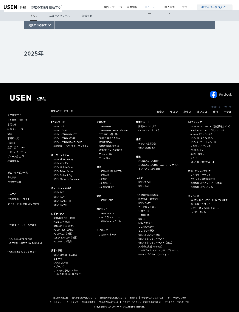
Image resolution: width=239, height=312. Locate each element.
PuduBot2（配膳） (63, 222)
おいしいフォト (198, 150)
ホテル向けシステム (200, 204)
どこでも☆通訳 (146, 230)
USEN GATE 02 (106, 187)
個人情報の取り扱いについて (84, 297)
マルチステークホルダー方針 (177, 302)
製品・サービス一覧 (17, 172)
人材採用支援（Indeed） (151, 246)
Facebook (221, 94)
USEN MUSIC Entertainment (113, 130)
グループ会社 (14, 156)
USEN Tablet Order (63, 171)
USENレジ (58, 126)
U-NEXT (194, 158)
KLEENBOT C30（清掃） (66, 237)
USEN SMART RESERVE (65, 254)
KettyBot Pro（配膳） (64, 218)
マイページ (23, 204)
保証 (138, 139)
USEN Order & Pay (62, 175)
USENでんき (144, 182)
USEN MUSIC (105, 126)
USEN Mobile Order (63, 167)
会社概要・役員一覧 (17, 120)
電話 (99, 196)
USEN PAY (58, 192)
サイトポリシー (56, 302)
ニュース (157, 5)
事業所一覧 (13, 138)
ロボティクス (57, 213)
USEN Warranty (146, 147)
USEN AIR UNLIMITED (110, 171)
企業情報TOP (14, 115)
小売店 (187, 112)
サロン (174, 112)
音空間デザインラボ (200, 146)
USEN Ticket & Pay (63, 159)
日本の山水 (144, 215)
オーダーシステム (60, 155)
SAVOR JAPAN (60, 262)
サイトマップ (72, 302)
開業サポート (143, 122)
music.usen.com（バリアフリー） (207, 130)
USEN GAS (143, 186)
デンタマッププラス (200, 175)
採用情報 (11, 161)
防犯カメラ (102, 209)
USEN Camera (106, 213)
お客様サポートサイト (18, 199)
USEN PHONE (106, 200)
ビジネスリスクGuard (149, 168)
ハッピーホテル (198, 212)
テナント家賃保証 (147, 143)
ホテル (228, 112)
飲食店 (160, 112)
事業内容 (11, 124)
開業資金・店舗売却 (148, 199)
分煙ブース (143, 211)
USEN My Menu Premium (66, 179)
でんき (139, 177)
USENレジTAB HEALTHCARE (67, 142)
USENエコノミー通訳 (149, 234)
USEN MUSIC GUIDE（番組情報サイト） (211, 126)
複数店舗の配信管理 (109, 146)
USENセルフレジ (62, 130)
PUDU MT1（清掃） (63, 241)
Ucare (141, 219)
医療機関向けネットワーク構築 (206, 183)
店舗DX (11, 143)
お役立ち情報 (14, 182)
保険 (138, 156)
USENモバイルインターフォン (153, 254)
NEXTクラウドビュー (109, 217)
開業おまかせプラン (148, 126)
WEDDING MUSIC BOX (110, 150)
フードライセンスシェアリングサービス (158, 250)
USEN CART (144, 203)
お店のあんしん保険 (148, 161)
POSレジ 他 (58, 122)
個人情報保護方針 (60, 297)
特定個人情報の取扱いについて (113, 297)
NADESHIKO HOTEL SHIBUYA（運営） (210, 200)
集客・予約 (56, 250)
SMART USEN (197, 154)
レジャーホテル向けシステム (204, 208)
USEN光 (103, 179)
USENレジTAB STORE (64, 138)
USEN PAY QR (60, 204)
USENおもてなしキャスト (151, 238)
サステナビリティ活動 (177, 297)
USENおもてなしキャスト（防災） (155, 242)
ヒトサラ (57, 258)
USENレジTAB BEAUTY (65, 134)
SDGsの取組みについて (109, 302)
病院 (215, 112)
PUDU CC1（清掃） (63, 233)
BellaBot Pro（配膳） (64, 225)
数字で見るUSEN (16, 147)
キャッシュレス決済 (61, 188)
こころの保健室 (146, 226)
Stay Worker (144, 222)
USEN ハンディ (61, 163)
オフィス (202, 112)
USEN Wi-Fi (105, 183)
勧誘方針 (134, 297)
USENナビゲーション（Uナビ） (206, 142)
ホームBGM (104, 158)
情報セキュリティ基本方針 (153, 297)
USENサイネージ (107, 234)
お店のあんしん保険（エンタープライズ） (159, 164)
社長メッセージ (15, 129)
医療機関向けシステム (201, 187)
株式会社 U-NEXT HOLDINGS (24, 243)
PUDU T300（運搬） (64, 229)
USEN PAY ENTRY (62, 200)
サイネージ (102, 230)
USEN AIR (104, 175)
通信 (99, 167)
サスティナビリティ (17, 152)
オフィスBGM (106, 154)
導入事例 (172, 5)
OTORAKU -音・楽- (108, 134)
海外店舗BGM (106, 142)
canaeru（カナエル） (149, 130)
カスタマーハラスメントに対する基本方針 (140, 302)
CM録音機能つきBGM (109, 138)
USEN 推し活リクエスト (202, 161)
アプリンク (59, 266)
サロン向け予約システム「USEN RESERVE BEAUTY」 (68, 272)
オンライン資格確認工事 (202, 179)
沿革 (9, 133)
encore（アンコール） (201, 134)
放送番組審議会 (88, 302)
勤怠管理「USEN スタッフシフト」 (71, 146)
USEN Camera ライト (110, 221)
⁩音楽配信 (101, 122)
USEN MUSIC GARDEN (201, 138)
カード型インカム (147, 207)
